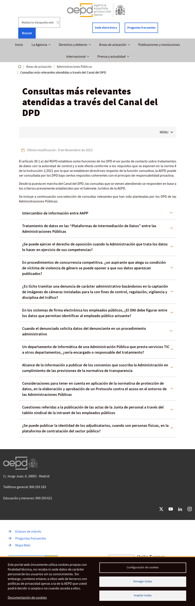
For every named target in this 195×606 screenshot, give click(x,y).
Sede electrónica (106, 28)
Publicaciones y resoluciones (159, 45)
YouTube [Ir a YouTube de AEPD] (170, 509)
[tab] (97, 213)
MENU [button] (164, 132)
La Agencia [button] (39, 45)
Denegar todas (142, 581)
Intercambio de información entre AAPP (55, 213)
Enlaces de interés (28, 531)
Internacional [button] (76, 56)
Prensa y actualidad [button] (111, 56)
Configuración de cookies (143, 567)
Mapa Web (22, 545)
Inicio (19, 45)
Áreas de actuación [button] (112, 45)
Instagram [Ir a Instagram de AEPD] (189, 509)
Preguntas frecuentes (141, 28)
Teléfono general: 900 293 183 (24, 487)
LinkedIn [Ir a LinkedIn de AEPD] (180, 509)
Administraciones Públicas (74, 67)
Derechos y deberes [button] (73, 45)
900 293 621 (43, 498)
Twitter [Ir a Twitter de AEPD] (161, 509)
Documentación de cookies (27, 597)
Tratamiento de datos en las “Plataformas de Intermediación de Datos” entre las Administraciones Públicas (89, 228)
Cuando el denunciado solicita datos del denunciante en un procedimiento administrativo (84, 331)
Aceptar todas (143, 595)
